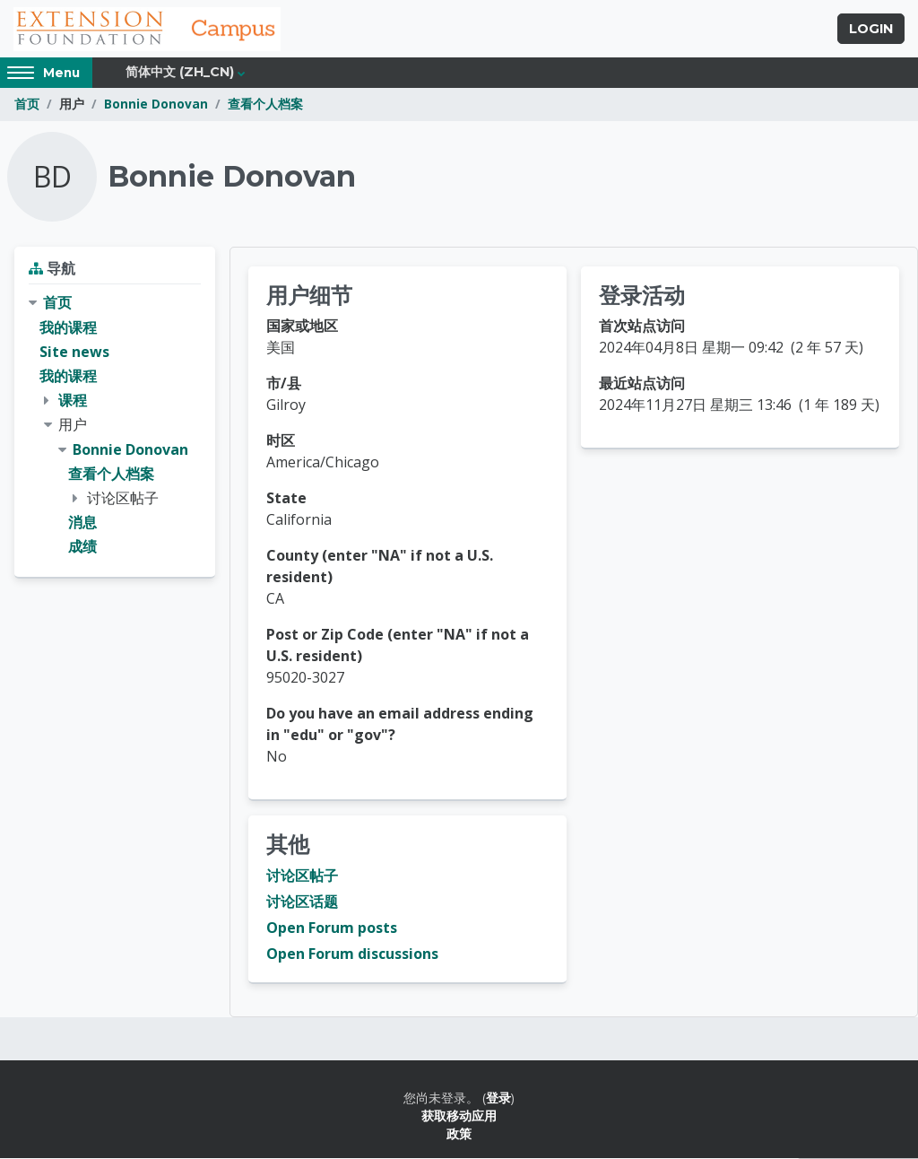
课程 (72, 401)
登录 (498, 1098)
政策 (459, 1135)
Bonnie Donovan (156, 105)
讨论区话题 (302, 902)
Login (871, 30)
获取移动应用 (459, 1116)
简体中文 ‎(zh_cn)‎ (180, 73)
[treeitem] (115, 426)
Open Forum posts (331, 928)
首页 (26, 105)
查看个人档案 (265, 105)
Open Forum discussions (352, 954)
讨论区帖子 (302, 876)
